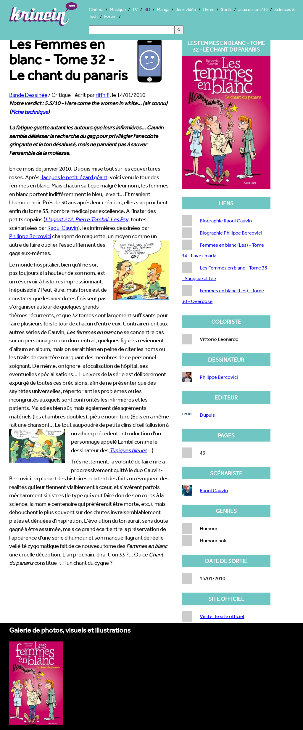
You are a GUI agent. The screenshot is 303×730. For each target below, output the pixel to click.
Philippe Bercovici (30, 236)
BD (147, 9)
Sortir (226, 9)
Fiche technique (29, 111)
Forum (110, 16)
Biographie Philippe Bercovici (231, 233)
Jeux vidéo (186, 9)
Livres (208, 9)
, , (86, 219)
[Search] (132, 29)
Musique (118, 9)
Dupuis (207, 415)
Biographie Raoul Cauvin (226, 220)
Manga (163, 9)
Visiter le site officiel (222, 616)
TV (135, 9)
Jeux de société (253, 9)
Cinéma (96, 9)
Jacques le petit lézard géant (74, 177)
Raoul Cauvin (62, 227)
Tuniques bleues (128, 450)
